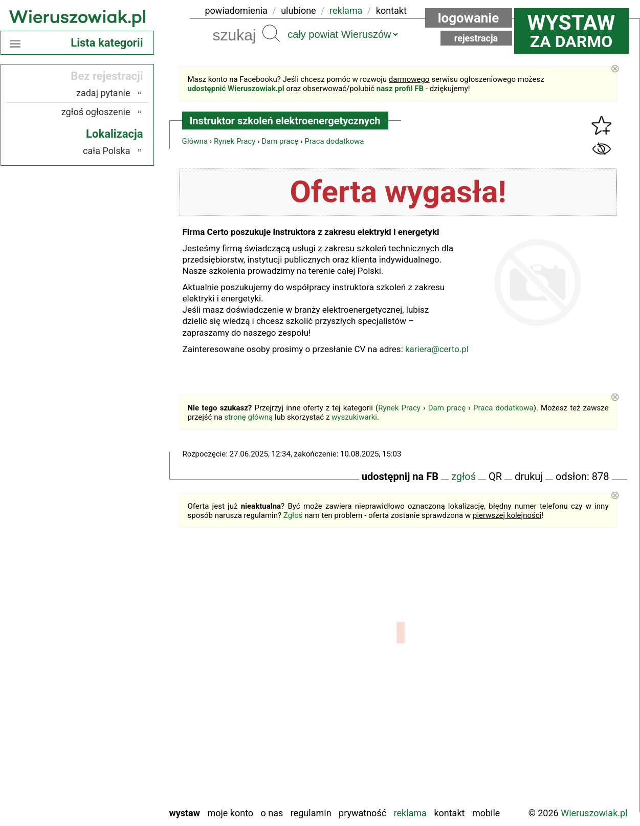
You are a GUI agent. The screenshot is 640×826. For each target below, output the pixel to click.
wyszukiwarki (354, 417)
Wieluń (117, 784)
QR (495, 476)
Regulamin (311, 813)
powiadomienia (236, 10)
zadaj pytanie (103, 93)
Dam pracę (279, 141)
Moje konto (230, 813)
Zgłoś (293, 515)
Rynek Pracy (234, 141)
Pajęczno (112, 715)
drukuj (529, 476)
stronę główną (248, 417)
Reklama (410, 813)
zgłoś (463, 476)
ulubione (298, 10)
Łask (121, 646)
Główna (195, 141)
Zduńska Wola (104, 798)
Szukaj (271, 33)
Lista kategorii (107, 42)
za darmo (571, 30)
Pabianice (112, 701)
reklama (345, 10)
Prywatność (362, 813)
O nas (272, 813)
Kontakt (449, 813)
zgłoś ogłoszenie (95, 111)
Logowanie (468, 18)
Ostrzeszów (108, 687)
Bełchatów (111, 632)
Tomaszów (110, 757)
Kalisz (119, 674)
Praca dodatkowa (334, 141)
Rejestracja (476, 38)
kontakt (391, 10)
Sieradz (116, 743)
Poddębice (110, 729)
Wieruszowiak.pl (594, 813)
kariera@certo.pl (437, 349)
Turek (119, 770)
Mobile (486, 813)
